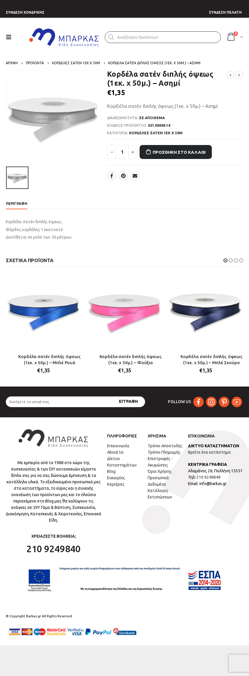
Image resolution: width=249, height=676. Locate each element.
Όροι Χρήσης (160, 471)
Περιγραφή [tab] (16, 203)
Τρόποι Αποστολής (165, 445)
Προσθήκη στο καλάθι (179, 152)
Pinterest (123, 175)
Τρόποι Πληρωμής (164, 452)
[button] (225, 260)
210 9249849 (208, 477)
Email (135, 175)
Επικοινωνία (118, 445)
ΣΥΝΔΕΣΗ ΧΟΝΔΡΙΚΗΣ (25, 12)
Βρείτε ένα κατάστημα (209, 452)
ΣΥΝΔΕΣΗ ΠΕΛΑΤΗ (225, 12)
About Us (115, 452)
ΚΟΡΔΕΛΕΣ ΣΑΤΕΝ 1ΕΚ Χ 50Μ (156, 133)
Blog (111, 471)
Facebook (111, 175)
